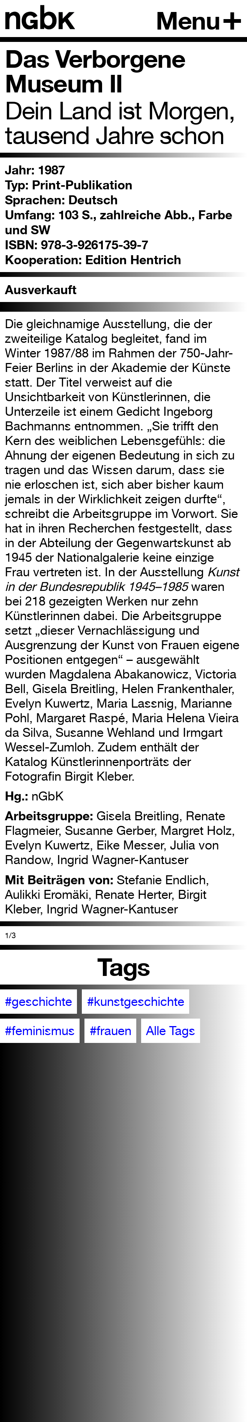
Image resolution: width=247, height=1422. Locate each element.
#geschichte (38, 1001)
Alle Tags (170, 1030)
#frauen (110, 1030)
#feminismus (40, 1030)
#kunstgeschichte (135, 1001)
